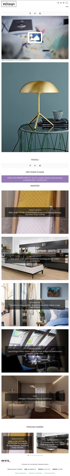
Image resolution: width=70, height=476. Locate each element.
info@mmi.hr (32, 469)
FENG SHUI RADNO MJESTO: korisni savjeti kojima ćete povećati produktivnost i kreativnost (35, 179)
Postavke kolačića (49, 473)
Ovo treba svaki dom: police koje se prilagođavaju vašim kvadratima (35, 260)
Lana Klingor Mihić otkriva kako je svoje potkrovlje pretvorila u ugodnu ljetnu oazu (35, 352)
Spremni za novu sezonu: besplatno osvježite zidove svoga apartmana (35, 306)
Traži (67, 6)
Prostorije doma (35, 302)
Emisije (35, 396)
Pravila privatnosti (20, 473)
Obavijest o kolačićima (35, 473)
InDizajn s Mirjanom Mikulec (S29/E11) (35, 398)
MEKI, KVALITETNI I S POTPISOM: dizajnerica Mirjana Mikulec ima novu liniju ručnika (35, 213)
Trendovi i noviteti (35, 210)
